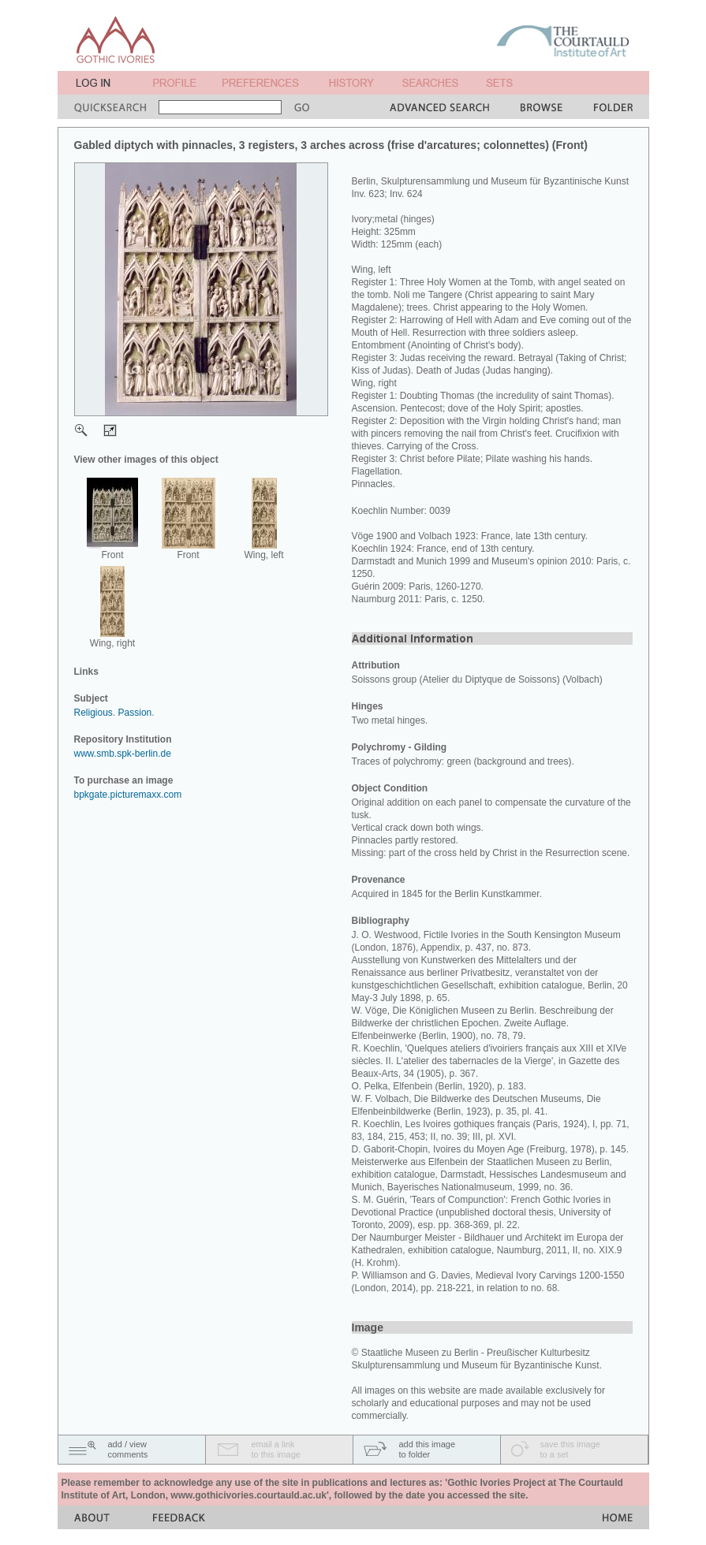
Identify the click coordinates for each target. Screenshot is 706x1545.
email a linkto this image (276, 1449)
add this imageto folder (427, 1449)
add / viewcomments (128, 1449)
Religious (93, 712)
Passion (135, 712)
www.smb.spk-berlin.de (122, 753)
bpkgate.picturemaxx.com (128, 794)
